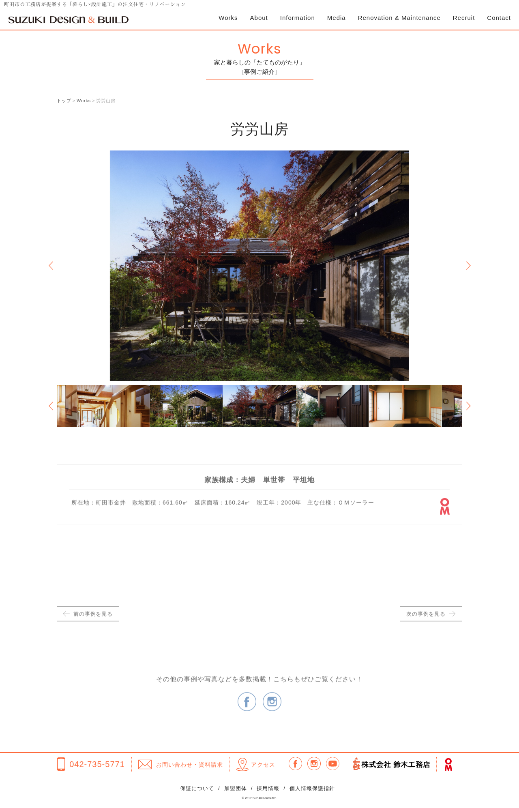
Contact (499, 17)
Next (468, 266)
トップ (64, 100)
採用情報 (268, 789)
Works (228, 17)
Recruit (464, 17)
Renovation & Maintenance (399, 17)
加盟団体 (235, 789)
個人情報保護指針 (312, 789)
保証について (197, 789)
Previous (51, 266)
